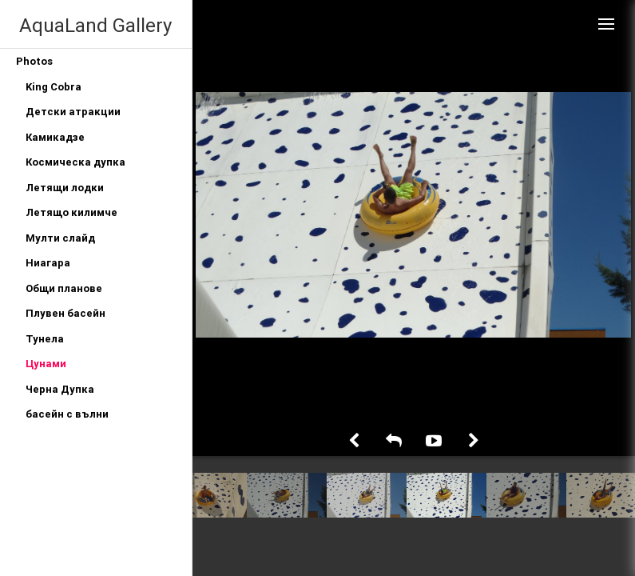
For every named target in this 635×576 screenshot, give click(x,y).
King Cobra (53, 87)
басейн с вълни (67, 414)
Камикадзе (55, 137)
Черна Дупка (60, 389)
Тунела (45, 339)
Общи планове (64, 288)
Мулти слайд (60, 238)
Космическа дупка (75, 162)
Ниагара (48, 263)
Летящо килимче (71, 212)
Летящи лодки (65, 187)
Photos (34, 61)
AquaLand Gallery (95, 25)
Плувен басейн (65, 313)
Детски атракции (73, 111)
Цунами (46, 363)
